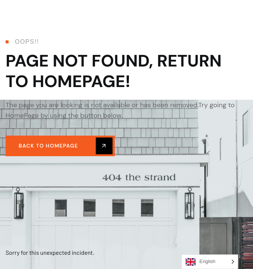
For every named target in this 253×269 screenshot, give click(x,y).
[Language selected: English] (209, 261)
